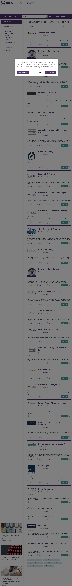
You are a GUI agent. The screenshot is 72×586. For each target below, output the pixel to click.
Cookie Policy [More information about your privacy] (39, 68)
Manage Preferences (23, 72)
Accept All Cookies (50, 72)
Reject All (38, 72)
